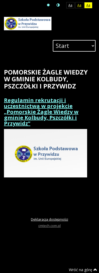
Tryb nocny (58, 5)
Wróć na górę (83, 270)
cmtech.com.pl (49, 225)
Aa (70, 5)
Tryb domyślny (48, 5)
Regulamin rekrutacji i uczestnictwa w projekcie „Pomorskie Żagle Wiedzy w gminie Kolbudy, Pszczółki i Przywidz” (41, 112)
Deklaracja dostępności (49, 219)
